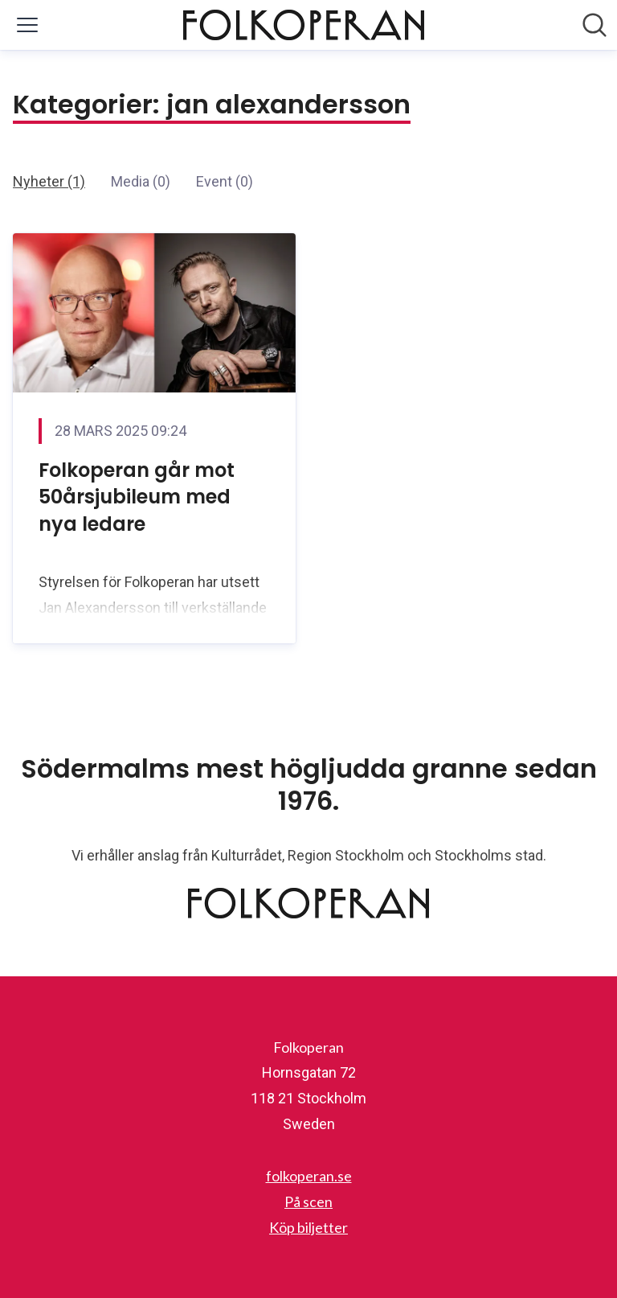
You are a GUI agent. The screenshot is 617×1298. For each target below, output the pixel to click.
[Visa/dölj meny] (27, 25)
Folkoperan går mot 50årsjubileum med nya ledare (137, 497)
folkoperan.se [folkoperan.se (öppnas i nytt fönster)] (309, 1176)
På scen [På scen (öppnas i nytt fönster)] (308, 1201)
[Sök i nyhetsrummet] (594, 25)
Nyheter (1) (49, 181)
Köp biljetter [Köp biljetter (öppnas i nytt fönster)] (308, 1227)
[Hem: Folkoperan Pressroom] (303, 25)
